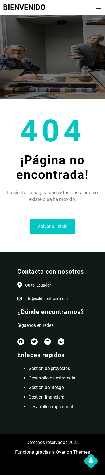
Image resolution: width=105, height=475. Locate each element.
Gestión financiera (46, 397)
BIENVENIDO (24, 7)
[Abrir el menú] (98, 7)
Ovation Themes (73, 452)
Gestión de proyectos (49, 368)
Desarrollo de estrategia (52, 378)
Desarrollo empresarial (51, 406)
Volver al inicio (52, 226)
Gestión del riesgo (46, 387)
